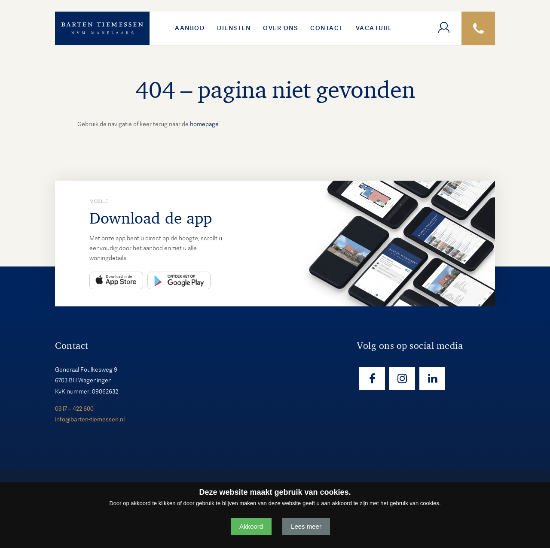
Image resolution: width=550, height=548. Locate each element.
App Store (116, 280)
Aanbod (190, 27)
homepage (204, 124)
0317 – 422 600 (74, 408)
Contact (326, 27)
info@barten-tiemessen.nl (90, 419)
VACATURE (374, 27)
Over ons (280, 27)
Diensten (234, 27)
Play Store (179, 280)
